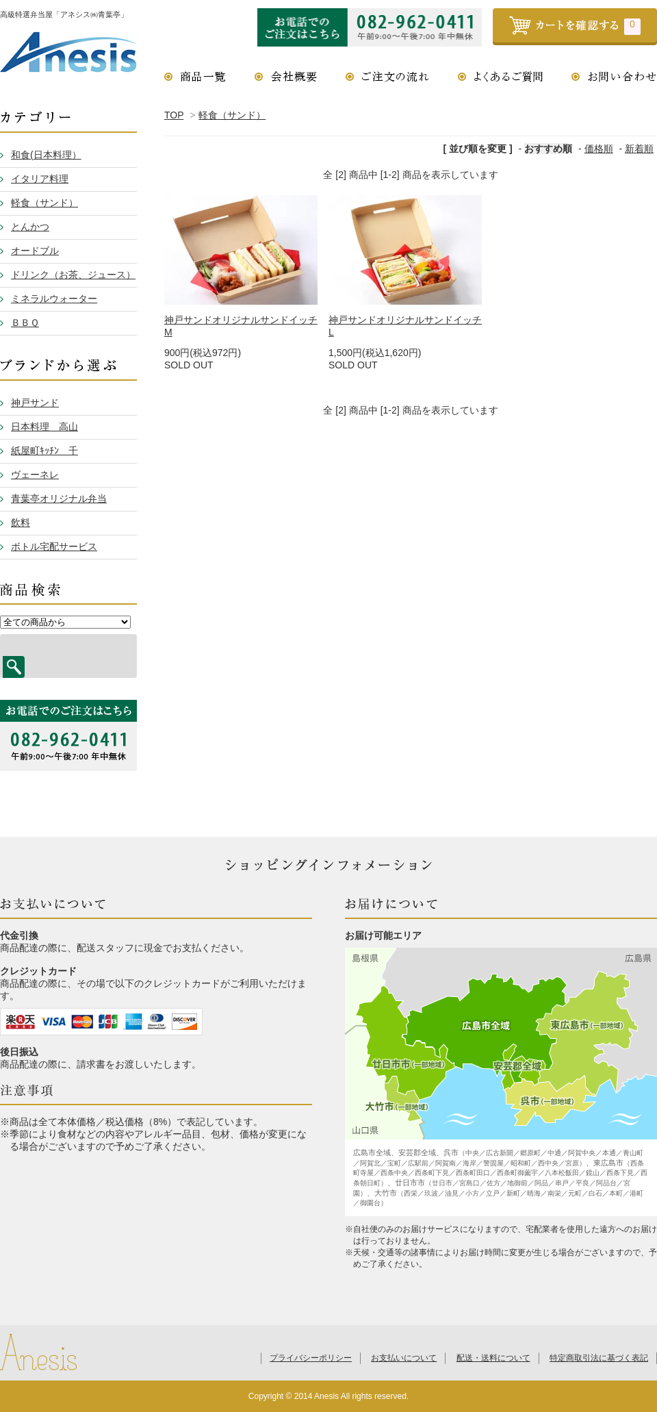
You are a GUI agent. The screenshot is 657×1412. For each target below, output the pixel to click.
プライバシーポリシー (311, 1358)
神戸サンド (35, 402)
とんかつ (30, 226)
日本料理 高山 (44, 426)
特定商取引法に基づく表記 (599, 1358)
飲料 (20, 522)
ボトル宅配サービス (54, 546)
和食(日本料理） (46, 154)
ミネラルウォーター (54, 298)
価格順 (598, 148)
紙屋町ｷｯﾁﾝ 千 (44, 450)
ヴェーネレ (35, 474)
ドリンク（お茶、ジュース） (73, 274)
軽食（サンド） (232, 115)
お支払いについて (404, 1358)
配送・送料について (493, 1358)
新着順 (639, 148)
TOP (173, 115)
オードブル (35, 250)
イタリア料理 (39, 178)
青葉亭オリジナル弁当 (59, 498)
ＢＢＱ (25, 322)
